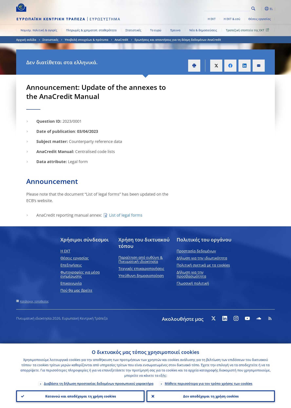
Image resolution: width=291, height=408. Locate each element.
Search (253, 8)
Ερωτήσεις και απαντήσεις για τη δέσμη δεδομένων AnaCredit (178, 40)
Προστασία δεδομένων (196, 251)
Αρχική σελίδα (26, 40)
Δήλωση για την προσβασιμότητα (191, 274)
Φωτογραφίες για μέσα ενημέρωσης (80, 274)
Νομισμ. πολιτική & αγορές (39, 30)
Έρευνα (175, 30)
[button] (261, 8)
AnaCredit (121, 40)
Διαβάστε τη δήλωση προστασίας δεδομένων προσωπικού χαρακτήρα (98, 383)
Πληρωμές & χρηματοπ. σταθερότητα (91, 30)
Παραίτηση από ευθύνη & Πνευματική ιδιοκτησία (140, 259)
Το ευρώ (155, 30)
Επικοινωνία (71, 283)
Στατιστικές (133, 30)
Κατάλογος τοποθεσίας (34, 301)
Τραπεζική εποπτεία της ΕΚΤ (248, 30)
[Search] (230, 8)
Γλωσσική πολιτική (193, 283)
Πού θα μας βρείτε (76, 290)
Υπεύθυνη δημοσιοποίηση (141, 275)
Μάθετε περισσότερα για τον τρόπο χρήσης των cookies (208, 383)
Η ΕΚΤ (212, 19)
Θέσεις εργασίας (259, 19)
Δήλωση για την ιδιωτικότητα (202, 258)
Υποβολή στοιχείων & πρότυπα (86, 40)
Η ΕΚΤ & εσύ (232, 19)
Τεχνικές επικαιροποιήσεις (141, 268)
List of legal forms (125, 215)
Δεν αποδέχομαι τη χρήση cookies (210, 396)
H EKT (65, 251)
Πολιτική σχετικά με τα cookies (203, 265)
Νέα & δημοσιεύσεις (203, 30)
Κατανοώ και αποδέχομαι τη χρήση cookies (80, 396)
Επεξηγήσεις (71, 265)
